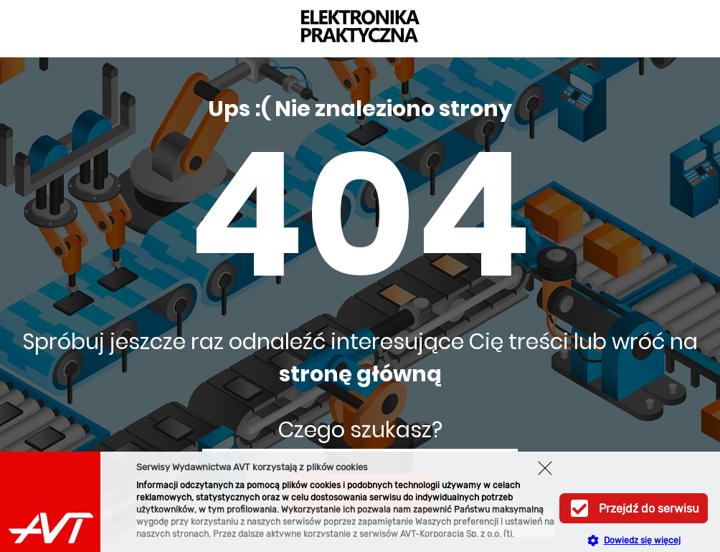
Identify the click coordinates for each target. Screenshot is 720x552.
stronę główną (360, 374)
